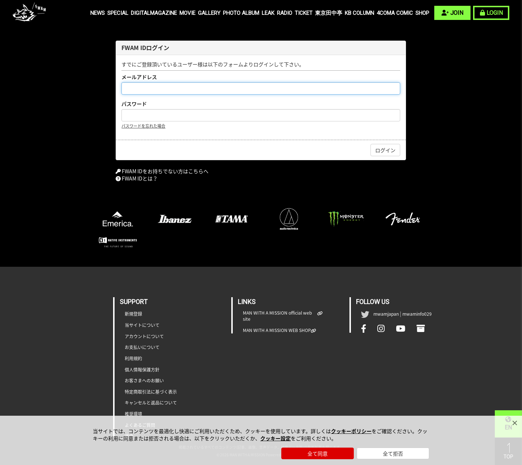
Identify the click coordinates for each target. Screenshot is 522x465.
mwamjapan (386, 314)
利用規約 (133, 359)
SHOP (422, 13)
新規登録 (133, 314)
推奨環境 (133, 414)
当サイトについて (142, 325)
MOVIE (187, 13)
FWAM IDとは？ (140, 178)
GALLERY (209, 13)
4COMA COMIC (395, 13)
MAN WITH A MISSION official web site (280, 316)
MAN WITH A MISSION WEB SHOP (277, 330)
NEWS (97, 13)
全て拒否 (393, 453)
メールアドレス (139, 76)
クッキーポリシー (351, 431)
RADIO (284, 13)
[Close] (514, 423)
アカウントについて (144, 336)
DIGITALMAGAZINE (154, 13)
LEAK (268, 13)
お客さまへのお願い (144, 381)
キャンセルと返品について (151, 403)
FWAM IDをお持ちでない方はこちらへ (165, 171)
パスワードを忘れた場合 (143, 126)
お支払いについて (142, 347)
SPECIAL (117, 13)
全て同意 (317, 453)
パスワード (134, 103)
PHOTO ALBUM (241, 13)
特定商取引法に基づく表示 (151, 392)
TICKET (303, 13)
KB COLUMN (359, 13)
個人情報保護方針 (142, 370)
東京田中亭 (328, 13)
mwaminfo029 (417, 314)
